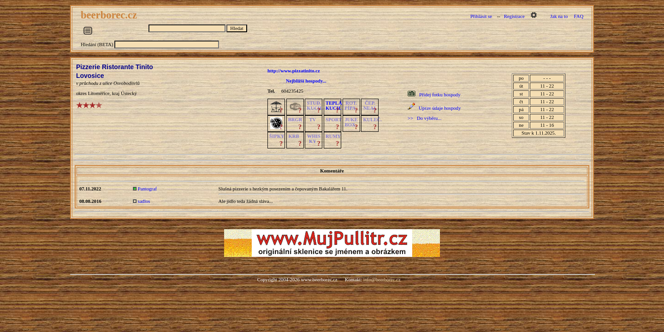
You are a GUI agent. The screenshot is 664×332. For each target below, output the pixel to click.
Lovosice (90, 75)
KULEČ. (372, 119)
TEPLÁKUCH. (334, 106)
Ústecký (129, 93)
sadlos (144, 201)
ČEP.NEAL (370, 106)
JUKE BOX (351, 122)
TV (312, 119)
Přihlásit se (481, 16)
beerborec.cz (110, 15)
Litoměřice (99, 93)
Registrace (514, 16)
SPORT (334, 119)
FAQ (579, 16)
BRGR (295, 119)
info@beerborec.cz (382, 279)
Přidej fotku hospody (439, 94)
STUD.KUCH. (315, 106)
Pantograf (147, 188)
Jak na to (559, 16)
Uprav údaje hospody (440, 108)
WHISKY (313, 139)
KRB (294, 136)
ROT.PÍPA (350, 106)
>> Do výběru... (424, 118)
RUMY (333, 136)
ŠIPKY (276, 136)
